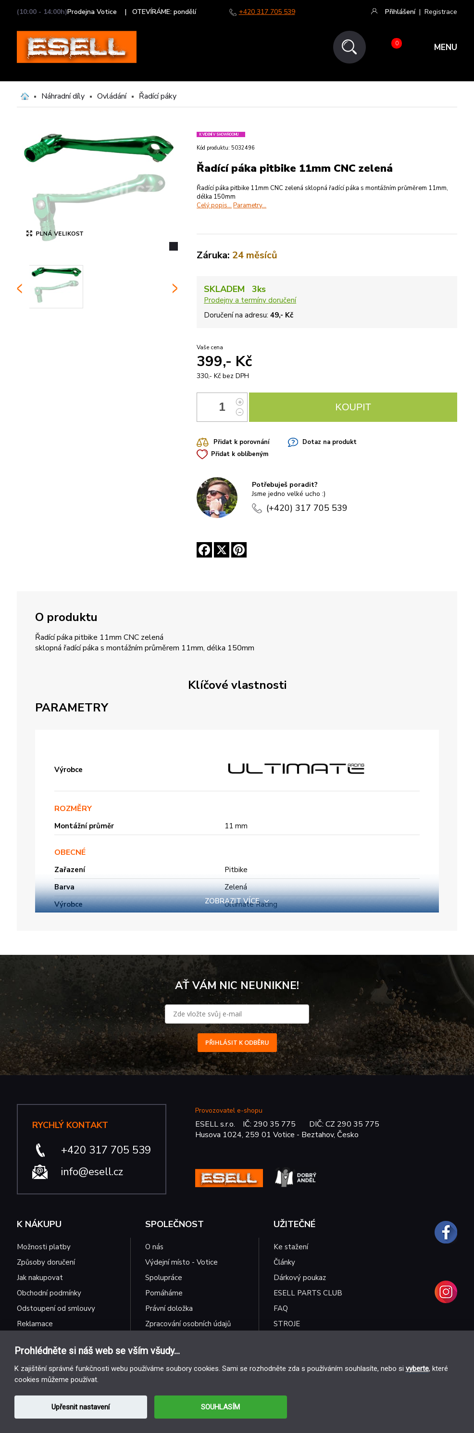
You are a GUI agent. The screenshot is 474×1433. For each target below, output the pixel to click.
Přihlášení (400, 11)
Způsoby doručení (46, 1262)
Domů (25, 96)
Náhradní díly (63, 96)
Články (284, 1262)
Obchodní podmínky (49, 1293)
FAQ (281, 1308)
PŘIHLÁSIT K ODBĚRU (237, 1042)
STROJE (287, 1324)
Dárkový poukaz (300, 1277)
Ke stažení (291, 1247)
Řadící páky (157, 96)
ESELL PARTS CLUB (308, 1293)
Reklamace (35, 1324)
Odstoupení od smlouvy (56, 1308)
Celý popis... (214, 205)
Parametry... (249, 205)
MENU (445, 47)
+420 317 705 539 (267, 11)
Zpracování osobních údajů (188, 1324)
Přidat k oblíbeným (239, 454)
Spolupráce (163, 1277)
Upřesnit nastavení (80, 1407)
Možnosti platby (44, 1247)
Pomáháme (164, 1293)
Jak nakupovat (40, 1277)
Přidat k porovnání (241, 442)
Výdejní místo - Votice (181, 1262)
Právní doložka (169, 1308)
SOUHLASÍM (220, 1407)
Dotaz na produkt (329, 442)
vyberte (417, 1368)
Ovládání (111, 96)
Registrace (440, 11)
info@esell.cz (92, 1172)
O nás (154, 1247)
